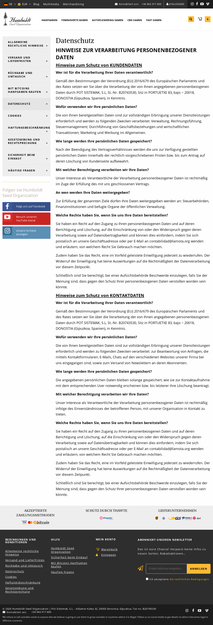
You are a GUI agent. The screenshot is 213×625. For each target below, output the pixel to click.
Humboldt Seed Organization (62, 550)
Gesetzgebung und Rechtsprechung (24, 141)
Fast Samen (154, 20)
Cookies (14, 115)
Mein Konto (106, 539)
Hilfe (55, 539)
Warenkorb (109, 549)
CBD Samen (134, 20)
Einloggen (176, 4)
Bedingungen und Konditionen (20, 541)
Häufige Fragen (21, 170)
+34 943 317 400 (151, 4)
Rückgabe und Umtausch (20, 74)
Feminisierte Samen (74, 20)
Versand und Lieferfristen (19, 59)
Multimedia (51, 4)
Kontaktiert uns (129, 4)
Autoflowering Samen (107, 20)
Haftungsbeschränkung (29, 127)
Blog (36, 4)
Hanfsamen (49, 20)
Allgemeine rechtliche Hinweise (25, 43)
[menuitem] (49, 20)
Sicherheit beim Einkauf (21, 156)
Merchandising (73, 4)
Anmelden (198, 568)
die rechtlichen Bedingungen (189, 579)
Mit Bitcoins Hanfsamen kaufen (24, 90)
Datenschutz (19, 103)
